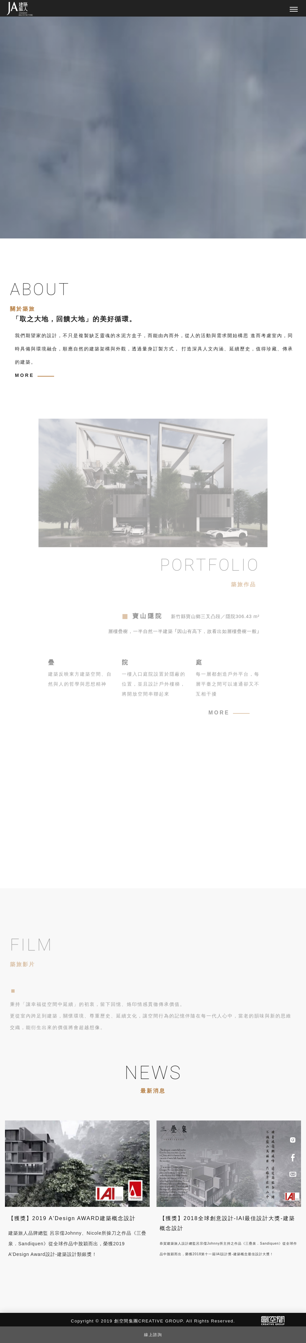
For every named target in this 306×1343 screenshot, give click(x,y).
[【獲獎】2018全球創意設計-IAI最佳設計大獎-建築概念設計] (228, 1163)
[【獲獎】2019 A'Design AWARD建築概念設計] (77, 1163)
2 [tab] (35, 227)
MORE (24, 375)
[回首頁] (20, 9)
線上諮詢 (153, 1334)
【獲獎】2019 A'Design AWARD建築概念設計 (72, 1218)
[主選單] (293, 9)
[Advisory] (292, 1173)
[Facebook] (292, 1156)
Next (92, 227)
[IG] (292, 1140)
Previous (72, 227)
